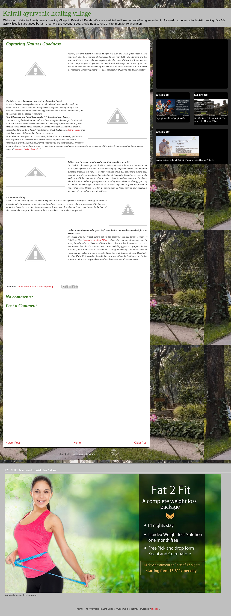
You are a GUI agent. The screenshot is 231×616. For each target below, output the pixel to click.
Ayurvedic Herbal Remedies (27, 149)
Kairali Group (74, 130)
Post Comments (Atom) (83, 454)
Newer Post (13, 442)
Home (77, 442)
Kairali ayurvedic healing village (47, 13)
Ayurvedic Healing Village (95, 240)
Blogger (155, 609)
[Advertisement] (76, 413)
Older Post (140, 442)
